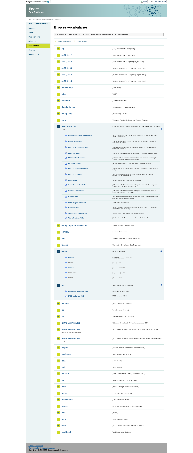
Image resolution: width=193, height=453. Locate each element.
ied (63, 316)
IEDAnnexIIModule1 (71, 323)
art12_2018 (67, 62)
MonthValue (72, 180)
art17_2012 (67, 75)
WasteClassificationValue (77, 213)
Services (31, 50)
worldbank (66, 432)
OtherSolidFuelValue (76, 191)
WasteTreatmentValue (76, 218)
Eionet (38, 19)
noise (64, 393)
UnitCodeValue (73, 207)
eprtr (64, 120)
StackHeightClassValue (77, 203)
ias (63, 310)
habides (65, 303)
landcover (66, 354)
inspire (65, 348)
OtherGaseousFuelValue (77, 185)
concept (71, 257)
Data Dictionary (47, 19)
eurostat (65, 232)
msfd (64, 387)
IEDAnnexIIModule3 (71, 329)
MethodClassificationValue (78, 168)
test (63, 413)
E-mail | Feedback (35, 446)
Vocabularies (33, 46)
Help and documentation (38, 24)
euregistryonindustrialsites (74, 225)
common (66, 101)
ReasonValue (73, 197)
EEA (38, 1)
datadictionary (68, 107)
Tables (31, 32)
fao (63, 238)
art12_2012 (67, 55)
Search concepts (82, 41)
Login (145, 1)
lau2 (63, 367)
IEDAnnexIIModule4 (71, 339)
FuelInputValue (74, 153)
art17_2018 (67, 81)
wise (64, 426)
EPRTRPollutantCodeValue (78, 147)
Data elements (34, 37)
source (70, 267)
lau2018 (65, 374)
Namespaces (33, 54)
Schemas (32, 41)
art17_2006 (67, 68)
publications (67, 400)
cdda (64, 94)
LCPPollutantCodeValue (77, 158)
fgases (65, 245)
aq (63, 49)
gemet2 (65, 251)
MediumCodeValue (75, 164)
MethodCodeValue (75, 174)
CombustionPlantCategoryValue (80, 135)
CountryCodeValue (75, 141)
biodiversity (67, 88)
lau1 (63, 361)
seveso (65, 406)
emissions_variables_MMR (78, 291)
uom (64, 419)
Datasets (31, 28)
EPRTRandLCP (69, 126)
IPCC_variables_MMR (76, 296)
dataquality (67, 114)
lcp (63, 380)
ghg (63, 285)
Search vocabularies (64, 41)
